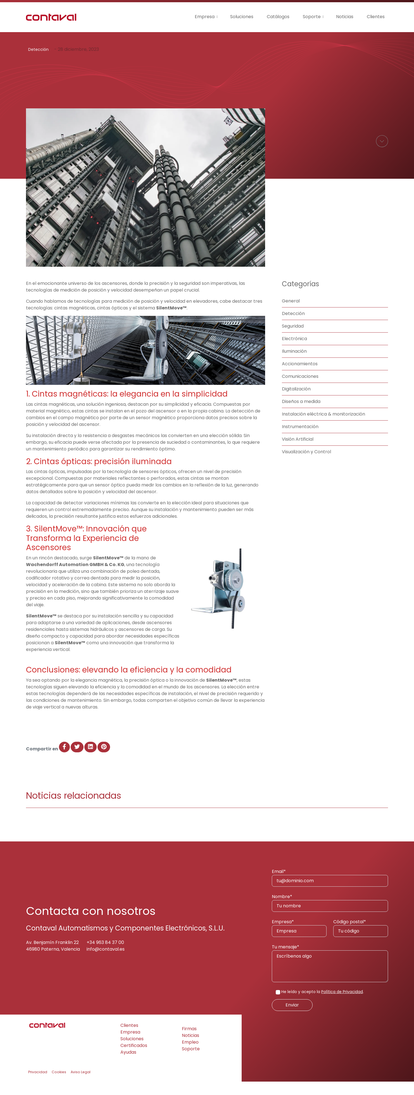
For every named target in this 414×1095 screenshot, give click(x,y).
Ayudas (128, 1065)
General (291, 314)
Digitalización (296, 402)
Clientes (376, 16)
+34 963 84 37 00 (105, 956)
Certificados (133, 1059)
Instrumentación (300, 440)
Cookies (59, 1085)
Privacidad (37, 1085)
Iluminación (294, 364)
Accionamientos (300, 377)
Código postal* (360, 941)
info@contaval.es (106, 962)
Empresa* (299, 941)
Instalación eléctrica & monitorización (323, 427)
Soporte (312, 16)
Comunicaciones (300, 390)
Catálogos (278, 16)
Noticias (344, 16)
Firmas (189, 1042)
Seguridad (293, 339)
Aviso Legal (81, 1085)
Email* (330, 891)
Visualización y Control (306, 465)
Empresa (205, 16)
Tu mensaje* (330, 976)
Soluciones (241, 16)
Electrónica (294, 352)
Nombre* (330, 916)
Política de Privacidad (342, 1005)
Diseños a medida (301, 415)
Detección (38, 49)
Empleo (190, 1055)
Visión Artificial (297, 452)
